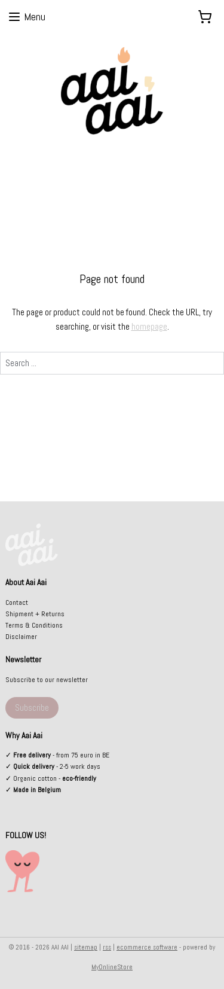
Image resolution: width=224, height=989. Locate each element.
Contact (16, 602)
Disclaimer (21, 636)
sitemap (85, 947)
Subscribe (32, 707)
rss (107, 947)
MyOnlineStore (112, 967)
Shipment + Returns (35, 614)
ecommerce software (146, 947)
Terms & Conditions (34, 625)
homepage (149, 326)
